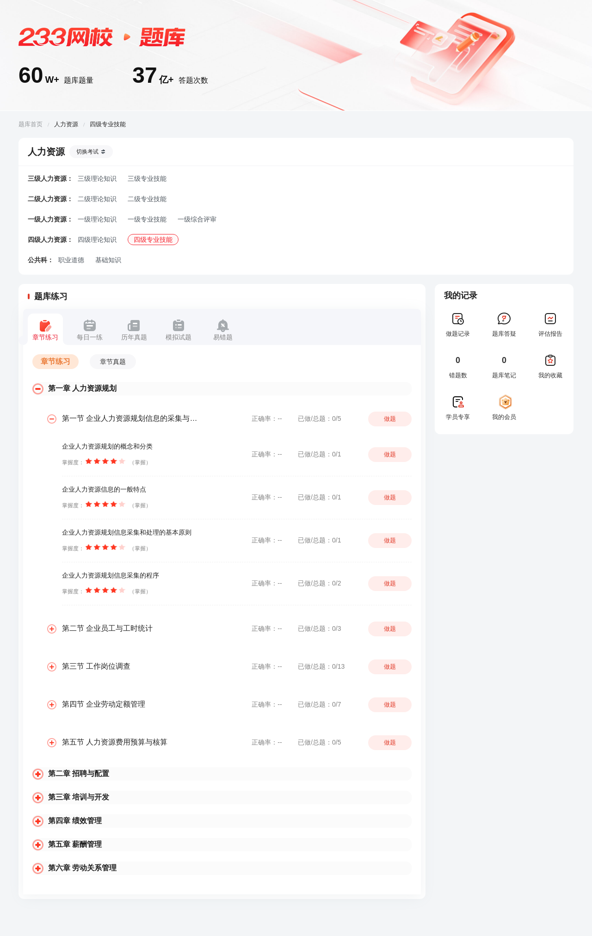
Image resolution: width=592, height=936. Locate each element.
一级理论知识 (97, 219)
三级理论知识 (97, 178)
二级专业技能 (147, 199)
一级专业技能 (147, 219)
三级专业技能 (147, 178)
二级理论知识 (97, 199)
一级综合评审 (197, 219)
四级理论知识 (97, 239)
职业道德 (71, 260)
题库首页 (30, 124)
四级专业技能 (153, 239)
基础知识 (108, 260)
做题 (390, 418)
